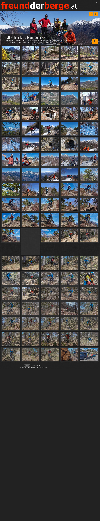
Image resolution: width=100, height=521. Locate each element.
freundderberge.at (37, 365)
